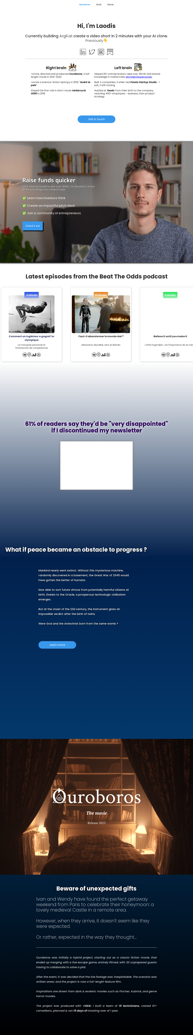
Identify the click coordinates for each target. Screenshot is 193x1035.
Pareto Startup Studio (143, 82)
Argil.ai (65, 36)
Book (98, 4)
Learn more (57, 643)
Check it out (32, 226)
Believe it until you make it (167, 336)
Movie (111, 4)
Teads (111, 90)
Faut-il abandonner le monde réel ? (97, 336)
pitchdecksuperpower (139, 77)
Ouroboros (75, 74)
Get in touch (96, 119)
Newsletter (84, 4)
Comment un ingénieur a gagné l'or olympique (28, 338)
